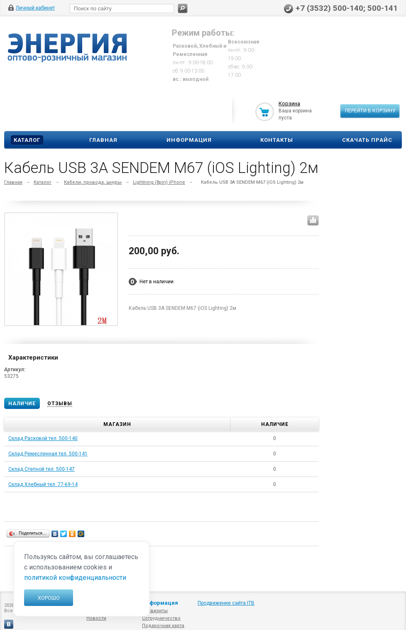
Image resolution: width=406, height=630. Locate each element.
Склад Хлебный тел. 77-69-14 (43, 484)
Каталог (27, 140)
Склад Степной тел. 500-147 (41, 469)
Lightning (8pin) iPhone (159, 182)
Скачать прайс (367, 140)
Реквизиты (155, 610)
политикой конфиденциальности (75, 577)
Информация (189, 140)
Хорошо (49, 598)
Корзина (289, 103)
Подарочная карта (163, 625)
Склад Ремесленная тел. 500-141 (48, 454)
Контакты (276, 140)
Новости (96, 618)
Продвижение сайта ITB (226, 603)
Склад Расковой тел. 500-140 (43, 438)
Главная (103, 140)
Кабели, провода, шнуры (93, 182)
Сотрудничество (161, 618)
